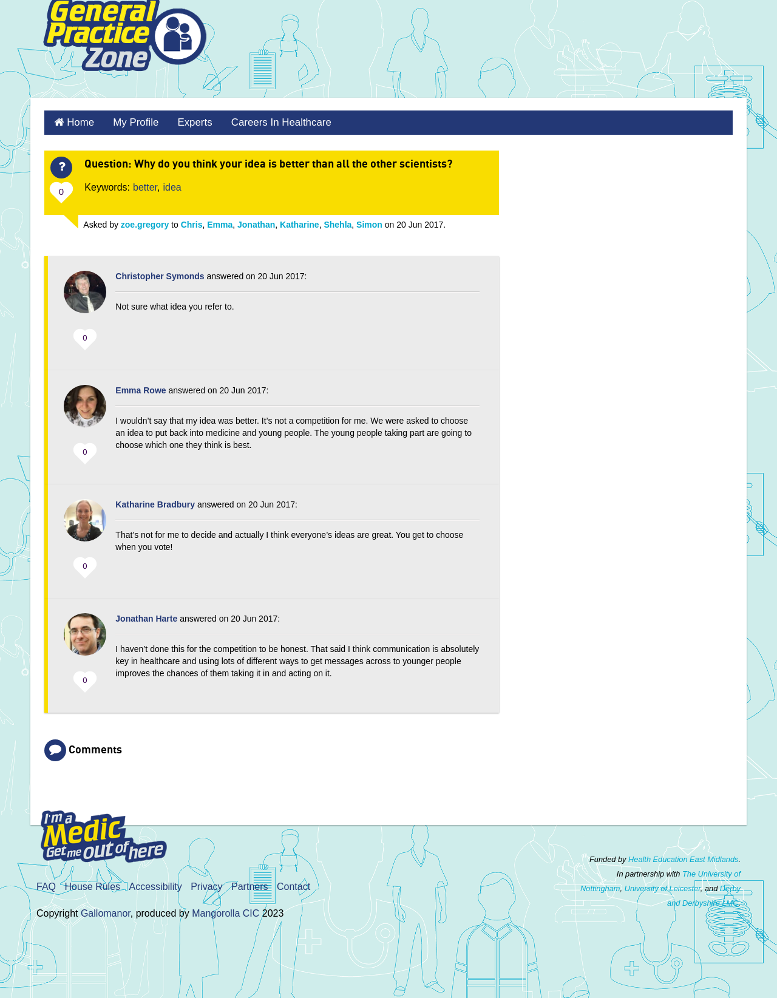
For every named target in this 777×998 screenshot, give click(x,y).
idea (172, 185)
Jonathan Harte (146, 617)
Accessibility (155, 885)
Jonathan (256, 223)
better (145, 185)
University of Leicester (663, 886)
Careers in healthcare (271, 122)
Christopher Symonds (159, 274)
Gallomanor (106, 911)
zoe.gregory (145, 223)
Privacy (206, 885)
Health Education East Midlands (683, 857)
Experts (188, 122)
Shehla (337, 223)
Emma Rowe (140, 388)
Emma (219, 223)
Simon (369, 223)
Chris (192, 223)
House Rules (92, 885)
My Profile (131, 122)
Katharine (299, 223)
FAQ (46, 885)
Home (79, 122)
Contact (293, 885)
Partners (249, 885)
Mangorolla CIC (225, 911)
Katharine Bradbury (155, 502)
